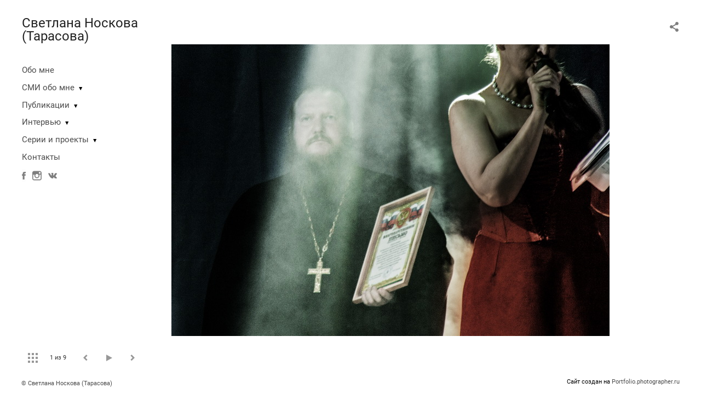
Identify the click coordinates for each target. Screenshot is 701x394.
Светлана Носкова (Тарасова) (80, 29)
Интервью (41, 122)
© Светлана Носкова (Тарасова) (66, 383)
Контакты (41, 157)
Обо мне (38, 70)
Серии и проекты (55, 139)
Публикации (46, 105)
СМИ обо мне (48, 87)
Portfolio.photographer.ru (646, 381)
